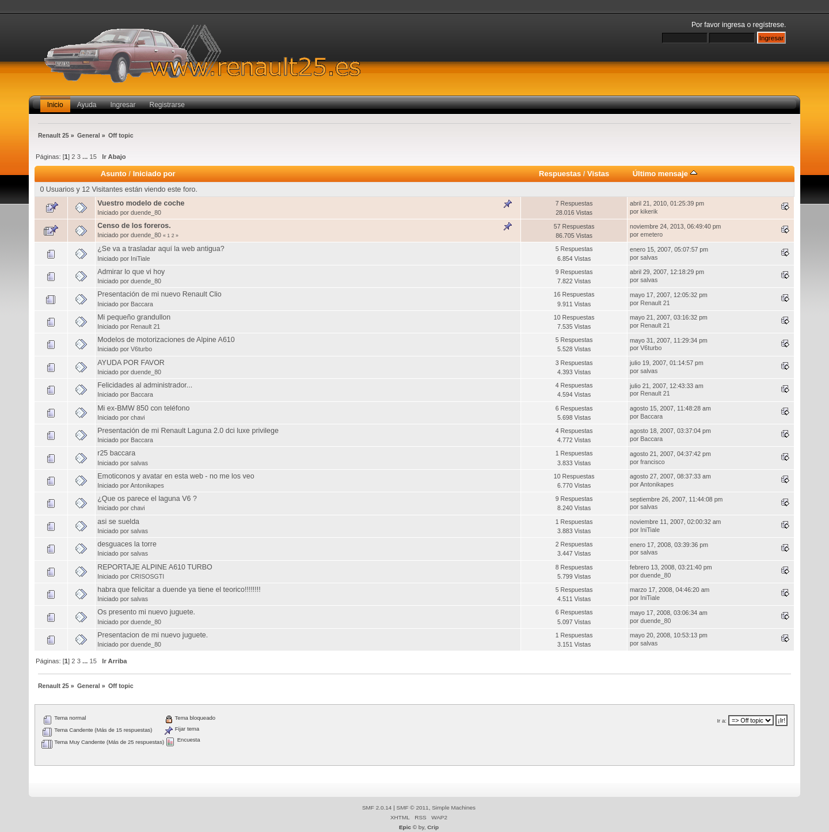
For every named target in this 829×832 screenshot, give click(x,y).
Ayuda (87, 105)
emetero (651, 234)
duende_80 (146, 212)
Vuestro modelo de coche (140, 203)
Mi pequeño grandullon (133, 317)
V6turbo (141, 348)
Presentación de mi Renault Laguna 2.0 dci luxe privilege (188, 431)
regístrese (768, 25)
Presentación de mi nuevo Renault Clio (159, 294)
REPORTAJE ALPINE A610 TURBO (154, 567)
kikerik (648, 211)
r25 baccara (116, 453)
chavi (138, 417)
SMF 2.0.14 (377, 807)
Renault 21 (655, 302)
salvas (648, 257)
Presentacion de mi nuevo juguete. (152, 635)
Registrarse (167, 105)
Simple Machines (454, 807)
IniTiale (140, 258)
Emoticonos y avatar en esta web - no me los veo (175, 476)
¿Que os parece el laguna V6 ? (147, 499)
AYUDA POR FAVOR (131, 363)
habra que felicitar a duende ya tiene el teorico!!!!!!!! (179, 590)
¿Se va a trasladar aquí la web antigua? (160, 249)
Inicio (55, 105)
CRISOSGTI (147, 576)
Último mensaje (665, 173)
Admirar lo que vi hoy (131, 272)
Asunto (114, 173)
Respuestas (560, 173)
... (85, 156)
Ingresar (123, 105)
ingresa (733, 25)
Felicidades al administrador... (144, 385)
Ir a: (721, 720)
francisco (652, 461)
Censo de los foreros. (134, 226)
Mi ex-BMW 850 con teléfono (143, 408)
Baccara (142, 304)
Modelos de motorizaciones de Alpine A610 (165, 340)
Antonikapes (146, 485)
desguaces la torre (127, 544)
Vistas (598, 173)
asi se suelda (118, 522)
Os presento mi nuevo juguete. (146, 612)
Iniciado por (154, 173)
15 (93, 156)
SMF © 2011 (413, 807)
